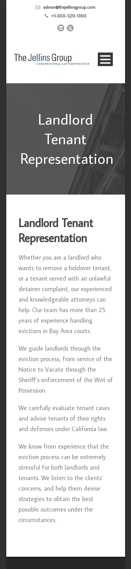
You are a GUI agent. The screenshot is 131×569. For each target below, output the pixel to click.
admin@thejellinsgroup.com (69, 7)
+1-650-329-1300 (68, 16)
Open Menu (105, 59)
